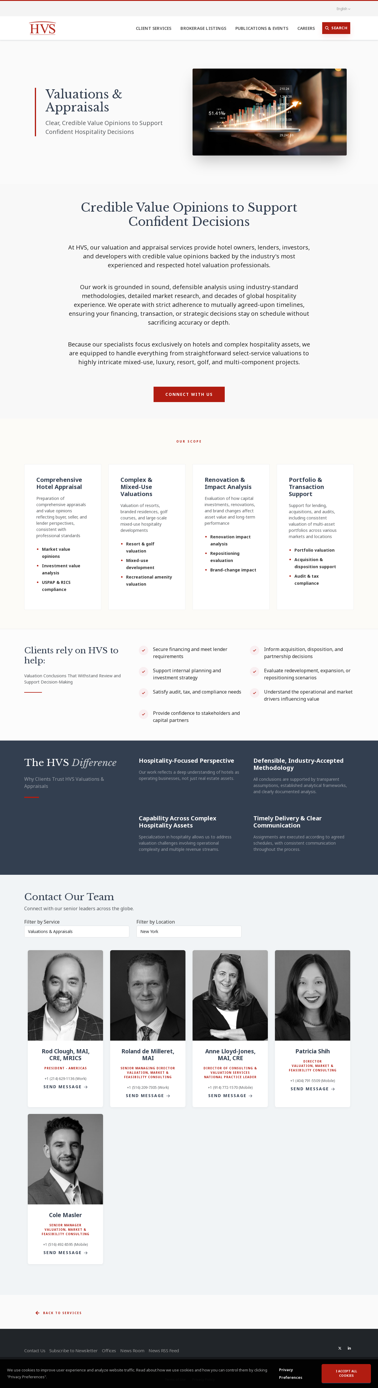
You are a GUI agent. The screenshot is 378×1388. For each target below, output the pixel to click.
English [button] (340, 8)
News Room (137, 1350)
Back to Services (58, 1313)
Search (336, 28)
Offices (111, 1350)
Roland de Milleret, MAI (147, 1054)
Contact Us (34, 1350)
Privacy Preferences (290, 1373)
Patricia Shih (312, 1051)
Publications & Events (261, 28)
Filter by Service (42, 922)
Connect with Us (189, 394)
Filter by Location (155, 922)
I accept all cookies (346, 1373)
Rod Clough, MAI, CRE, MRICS (65, 1054)
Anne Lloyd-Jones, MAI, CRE (230, 1054)
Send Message (65, 1086)
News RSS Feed (171, 1350)
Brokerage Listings (203, 28)
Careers (306, 28)
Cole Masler (65, 1215)
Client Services (154, 28)
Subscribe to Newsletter (74, 1350)
